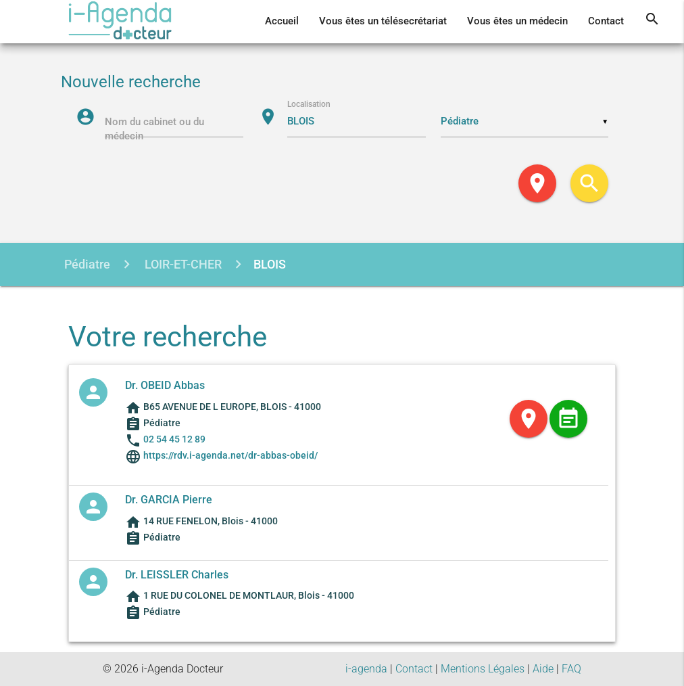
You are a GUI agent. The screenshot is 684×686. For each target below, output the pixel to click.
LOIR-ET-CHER (182, 264)
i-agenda (366, 668)
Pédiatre (87, 264)
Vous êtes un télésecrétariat (383, 21)
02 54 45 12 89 (174, 439)
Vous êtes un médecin (517, 21)
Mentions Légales (482, 668)
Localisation (309, 103)
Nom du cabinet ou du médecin (154, 129)
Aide (543, 668)
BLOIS (269, 264)
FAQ (571, 668)
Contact (606, 21)
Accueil (282, 21)
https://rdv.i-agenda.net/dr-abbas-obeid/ (229, 455)
